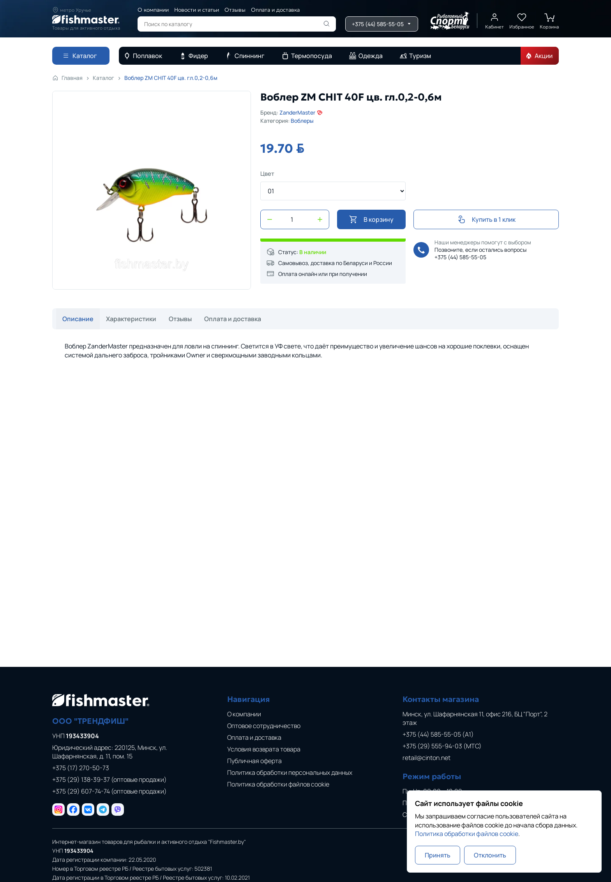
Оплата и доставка (275, 9)
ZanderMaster (300, 112)
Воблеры (302, 120)
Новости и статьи (196, 9)
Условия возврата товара (263, 749)
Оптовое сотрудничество (263, 725)
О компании (153, 9)
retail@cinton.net (426, 757)
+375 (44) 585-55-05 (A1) (438, 734)
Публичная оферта (254, 761)
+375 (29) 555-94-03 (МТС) (442, 746)
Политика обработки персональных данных (289, 772)
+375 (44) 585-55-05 (460, 257)
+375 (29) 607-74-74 (109, 791)
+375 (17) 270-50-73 (80, 768)
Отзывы (234, 9)
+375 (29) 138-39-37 (109, 779)
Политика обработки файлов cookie (278, 784)
